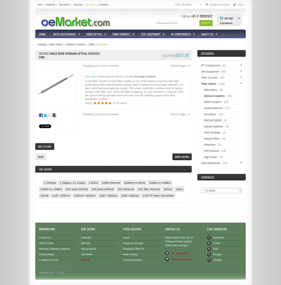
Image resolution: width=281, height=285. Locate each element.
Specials (78, 4)
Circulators (210, 114)
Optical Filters (212, 138)
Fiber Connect (122, 34)
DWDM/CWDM (213, 120)
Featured (50, 4)
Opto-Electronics (65, 34)
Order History (130, 254)
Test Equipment (151, 34)
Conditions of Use (48, 260)
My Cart (229, 18)
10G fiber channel (149, 189)
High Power (210, 157)
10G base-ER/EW (102, 189)
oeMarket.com (46, 272)
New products (88, 248)
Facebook (218, 237)
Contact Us (45, 237)
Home (42, 34)
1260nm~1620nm (85, 195)
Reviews (90, 4)
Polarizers (210, 144)
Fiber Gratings (212, 132)
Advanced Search (132, 260)
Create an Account (133, 243)
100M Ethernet (111, 182)
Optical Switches (213, 126)
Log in (126, 237)
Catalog (41, 44)
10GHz (167, 189)
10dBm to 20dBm (160, 182)
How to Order (46, 243)
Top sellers (64, 4)
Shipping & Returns (133, 248)
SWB (91, 44)
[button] (205, 23)
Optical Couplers (76, 44)
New (39, 4)
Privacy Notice (47, 254)
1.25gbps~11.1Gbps (72, 182)
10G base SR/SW (77, 189)
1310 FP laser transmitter (158, 195)
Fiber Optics (94, 34)
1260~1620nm (130, 195)
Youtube (217, 260)
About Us (208, 34)
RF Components (181, 34)
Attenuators (210, 89)
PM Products (211, 150)
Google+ (217, 254)
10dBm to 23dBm (51, 189)
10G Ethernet (125, 189)
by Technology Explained (143, 76)
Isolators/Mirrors (213, 108)
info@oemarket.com (182, 259)
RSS (215, 248)
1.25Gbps (50, 182)
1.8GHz (93, 182)
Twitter (216, 243)
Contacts (103, 4)
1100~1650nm (61, 195)
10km (179, 189)
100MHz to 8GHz (134, 182)
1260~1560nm (108, 195)
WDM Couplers (213, 101)
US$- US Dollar (189, 4)
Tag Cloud (45, 169)
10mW (44, 195)
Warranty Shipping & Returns (55, 248)
